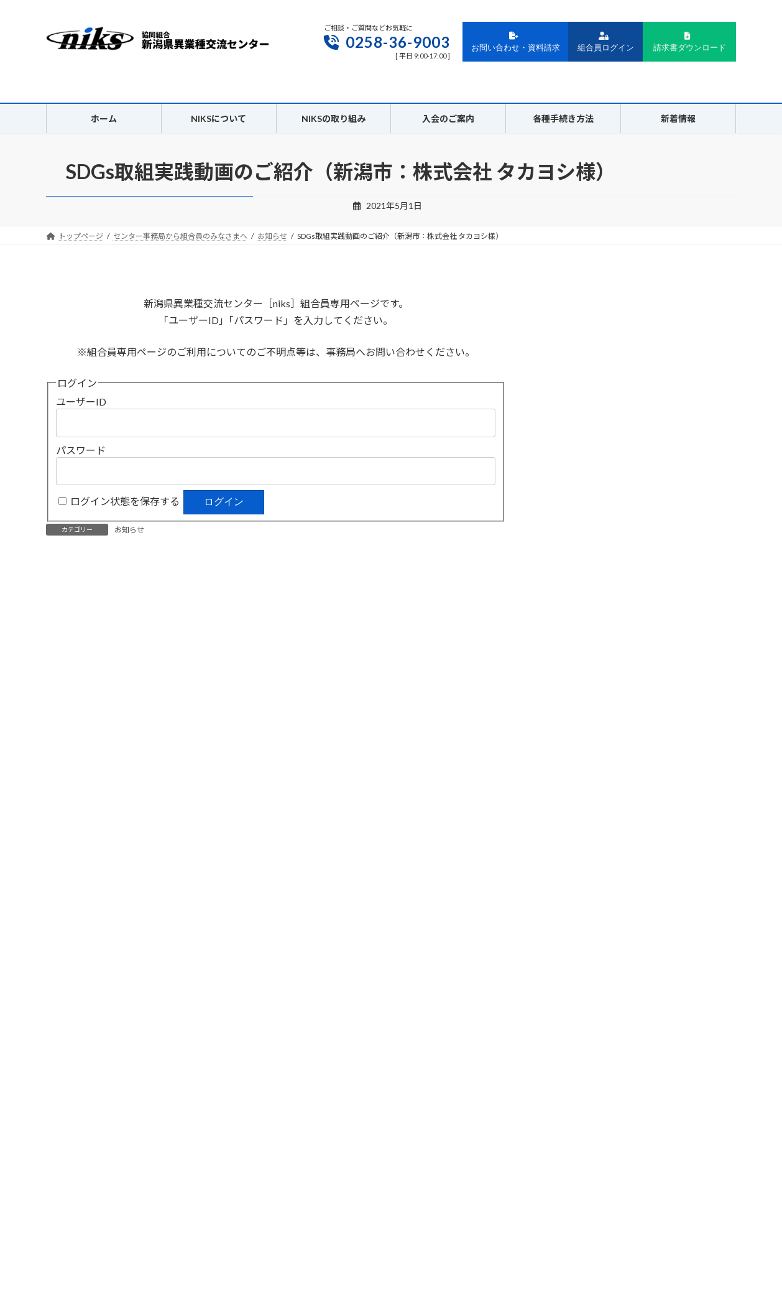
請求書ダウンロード (689, 42)
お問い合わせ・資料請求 (515, 42)
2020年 (567, 807)
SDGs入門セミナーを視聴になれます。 (171, 585)
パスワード (81, 450)
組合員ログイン (605, 42)
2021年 (567, 782)
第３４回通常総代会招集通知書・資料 (372, 585)
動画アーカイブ (583, 615)
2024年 (567, 707)
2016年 (567, 909)
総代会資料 (575, 522)
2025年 (567, 681)
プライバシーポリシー (330, 1219)
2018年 (567, 858)
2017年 (567, 883)
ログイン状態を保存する (125, 501)
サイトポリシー (414, 1219)
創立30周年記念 (584, 497)
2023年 (567, 732)
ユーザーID (81, 401)
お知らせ (129, 529)
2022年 (567, 757)
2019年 (567, 833)
